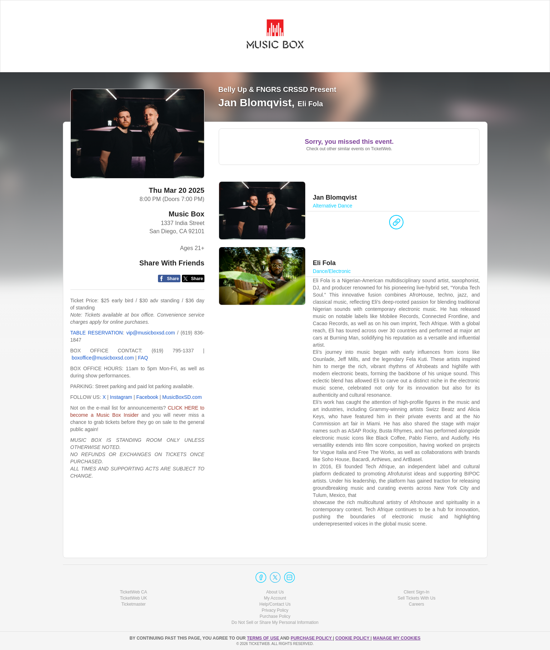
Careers (416, 604)
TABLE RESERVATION (96, 333)
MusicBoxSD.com (182, 397)
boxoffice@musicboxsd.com (102, 358)
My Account (275, 598)
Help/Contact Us (275, 604)
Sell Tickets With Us (416, 598)
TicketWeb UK (133, 598)
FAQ (143, 358)
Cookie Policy (352, 638)
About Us (275, 592)
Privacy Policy (275, 610)
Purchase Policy (274, 616)
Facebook (147, 397)
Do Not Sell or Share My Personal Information (275, 622)
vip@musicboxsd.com (150, 333)
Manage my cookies (396, 638)
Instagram (121, 397)
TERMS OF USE (263, 638)
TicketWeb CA (133, 592)
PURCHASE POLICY (312, 638)
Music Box (186, 214)
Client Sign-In (416, 592)
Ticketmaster (133, 604)
